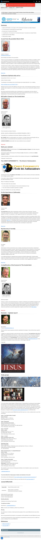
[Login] (39, 1)
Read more (3, 73)
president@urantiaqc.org (5, 55)
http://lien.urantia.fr (30, 479)
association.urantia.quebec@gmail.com (20, 409)
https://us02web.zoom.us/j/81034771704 (9, 84)
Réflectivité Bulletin (6, 523)
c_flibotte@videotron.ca (5, 471)
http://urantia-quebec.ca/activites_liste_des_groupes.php (25, 477)
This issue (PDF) (5, 525)
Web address (34, 306)
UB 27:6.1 (8, 220)
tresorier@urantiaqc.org (9, 328)
